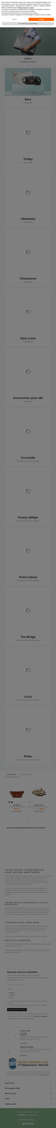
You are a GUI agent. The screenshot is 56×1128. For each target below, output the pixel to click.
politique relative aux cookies (26, 7)
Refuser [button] (14, 19)
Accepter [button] (41, 19)
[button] (53, 2)
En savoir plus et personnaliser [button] (28, 23)
